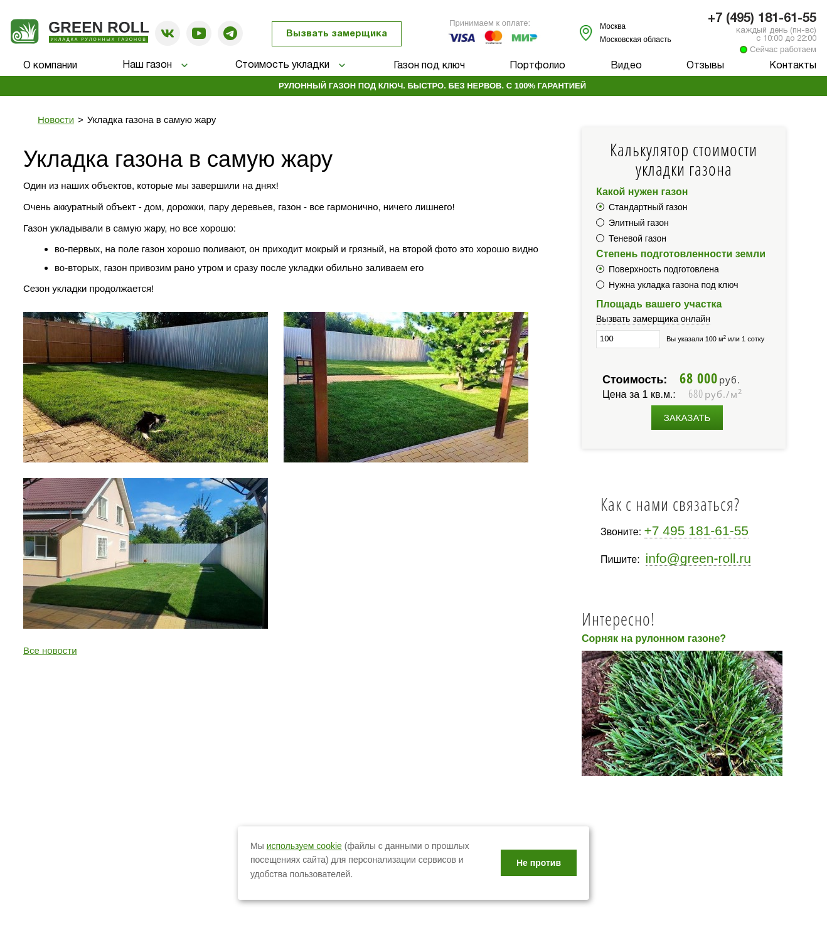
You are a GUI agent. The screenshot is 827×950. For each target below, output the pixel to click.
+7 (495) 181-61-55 (762, 18)
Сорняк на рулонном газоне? (654, 638)
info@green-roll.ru (698, 558)
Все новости (50, 650)
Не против (538, 863)
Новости (56, 119)
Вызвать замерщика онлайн (653, 319)
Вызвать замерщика (336, 33)
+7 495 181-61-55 (696, 530)
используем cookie (304, 846)
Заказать (687, 417)
